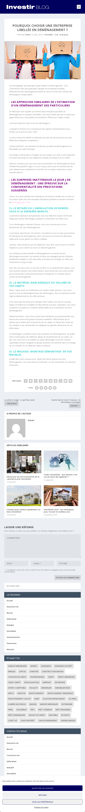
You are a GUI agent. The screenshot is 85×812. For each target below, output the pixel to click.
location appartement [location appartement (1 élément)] (54, 699)
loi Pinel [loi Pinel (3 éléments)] (73, 699)
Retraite (10, 649)
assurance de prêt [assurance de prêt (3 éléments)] (63, 666)
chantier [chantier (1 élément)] (34, 671)
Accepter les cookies (42, 788)
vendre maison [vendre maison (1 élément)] (68, 720)
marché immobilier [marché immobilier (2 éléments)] (49, 704)
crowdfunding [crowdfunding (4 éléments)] (37, 677)
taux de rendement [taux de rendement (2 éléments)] (47, 720)
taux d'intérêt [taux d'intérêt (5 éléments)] (28, 720)
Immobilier (48, 34)
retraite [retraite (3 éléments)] (65, 715)
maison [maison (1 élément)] (32, 704)
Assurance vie (12, 607)
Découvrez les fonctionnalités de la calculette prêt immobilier (23, 478)
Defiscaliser (12, 619)
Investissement (13, 637)
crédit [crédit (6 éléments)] (51, 677)
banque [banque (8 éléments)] (11, 671)
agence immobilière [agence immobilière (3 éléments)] (17, 666)
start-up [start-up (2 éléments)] (12, 720)
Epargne (10, 625)
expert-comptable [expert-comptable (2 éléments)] (17, 688)
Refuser (43, 795)
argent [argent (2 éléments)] (33, 666)
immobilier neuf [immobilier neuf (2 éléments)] (62, 688)
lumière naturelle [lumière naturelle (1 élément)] (17, 704)
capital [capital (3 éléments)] (22, 671)
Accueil (10, 600)
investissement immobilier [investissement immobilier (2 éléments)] (60, 693)
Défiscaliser (12, 761)
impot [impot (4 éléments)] (11, 693)
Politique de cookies (41, 807)
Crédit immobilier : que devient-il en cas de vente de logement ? (60, 475)
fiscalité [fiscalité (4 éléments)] (33, 688)
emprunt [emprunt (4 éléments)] (47, 682)
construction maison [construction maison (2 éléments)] (52, 671)
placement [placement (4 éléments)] (22, 709)
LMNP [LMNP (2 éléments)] (36, 699)
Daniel (27, 34)
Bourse (10, 613)
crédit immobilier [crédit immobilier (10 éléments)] (66, 677)
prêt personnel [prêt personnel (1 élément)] (63, 709)
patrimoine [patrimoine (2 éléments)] (67, 704)
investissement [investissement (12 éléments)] (36, 693)
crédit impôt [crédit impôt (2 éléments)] (14, 682)
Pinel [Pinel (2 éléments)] (10, 709)
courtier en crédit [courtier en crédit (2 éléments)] (17, 677)
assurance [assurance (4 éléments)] (46, 666)
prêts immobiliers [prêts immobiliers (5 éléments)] (16, 715)
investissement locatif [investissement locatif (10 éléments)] (19, 699)
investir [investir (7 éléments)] (21, 693)
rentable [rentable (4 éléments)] (53, 715)
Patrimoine (11, 643)
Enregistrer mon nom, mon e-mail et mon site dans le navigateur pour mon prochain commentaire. (39, 571)
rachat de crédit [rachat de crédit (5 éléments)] (37, 715)
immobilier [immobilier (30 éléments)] (46, 688)
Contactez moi (13, 755)
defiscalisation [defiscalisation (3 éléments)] (31, 682)
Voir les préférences (42, 802)
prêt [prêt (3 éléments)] (32, 709)
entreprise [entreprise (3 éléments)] (60, 682)
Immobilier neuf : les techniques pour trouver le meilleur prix (59, 510)
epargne (10, 767)
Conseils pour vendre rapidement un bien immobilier (23, 510)
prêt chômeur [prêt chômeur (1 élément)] (45, 709)
